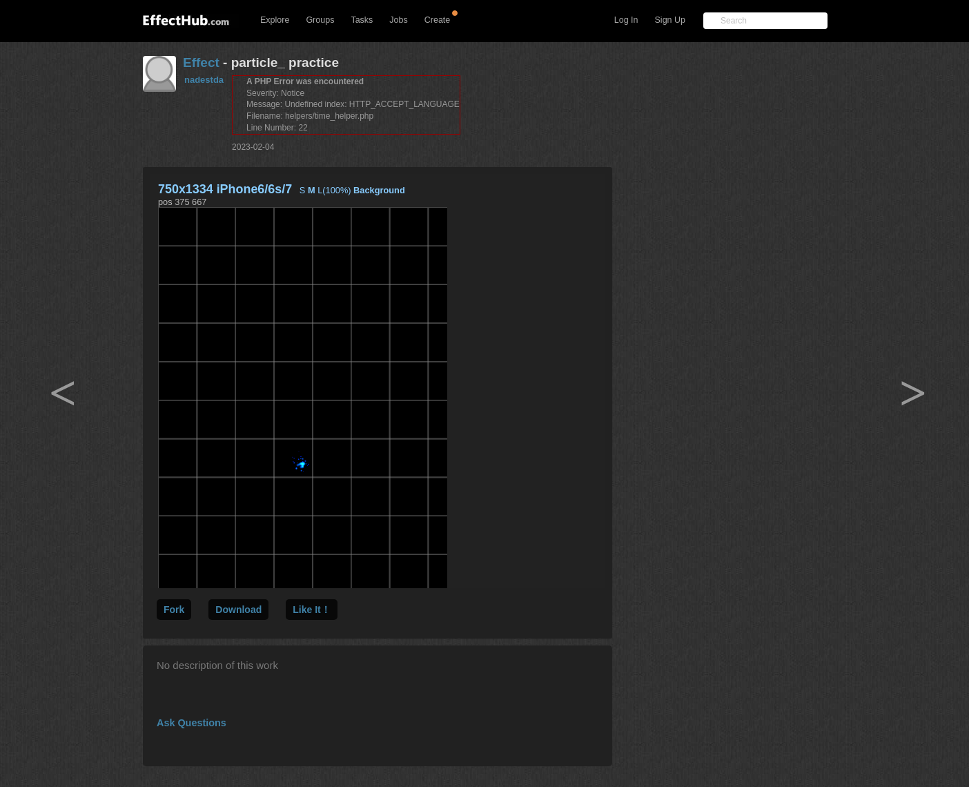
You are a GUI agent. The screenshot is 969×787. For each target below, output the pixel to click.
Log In (626, 20)
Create (437, 20)
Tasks (362, 20)
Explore (274, 20)
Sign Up (670, 20)
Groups (320, 20)
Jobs (398, 20)
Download (238, 609)
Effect (201, 62)
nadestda (204, 80)
